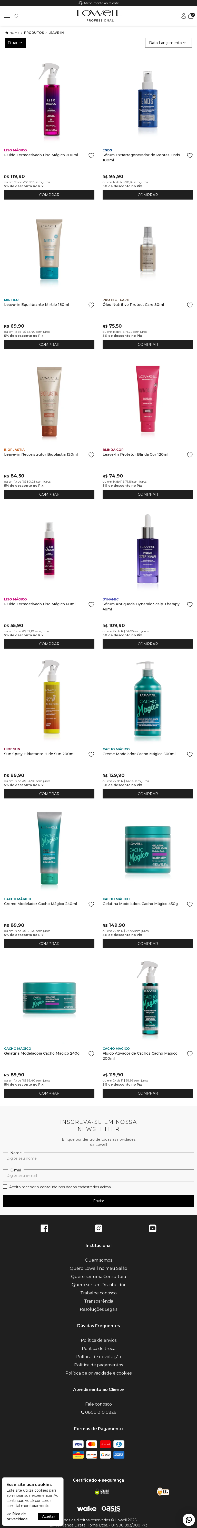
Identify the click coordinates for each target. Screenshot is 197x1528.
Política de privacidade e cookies (98, 1373)
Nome (16, 1153)
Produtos (34, 33)
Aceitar (48, 1516)
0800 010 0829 (98, 1412)
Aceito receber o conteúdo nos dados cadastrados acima (60, 1187)
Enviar (98, 1201)
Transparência (98, 1301)
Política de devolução (98, 1356)
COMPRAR (49, 195)
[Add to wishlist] (91, 155)
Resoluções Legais (98, 1309)
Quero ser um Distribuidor (99, 1284)
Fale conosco (98, 1404)
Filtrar (15, 42)
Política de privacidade (17, 1516)
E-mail (16, 1170)
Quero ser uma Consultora (98, 1276)
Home (12, 33)
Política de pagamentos (98, 1365)
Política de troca (98, 1348)
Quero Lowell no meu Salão (98, 1268)
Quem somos (98, 1260)
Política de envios (98, 1340)
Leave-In (56, 33)
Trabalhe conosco (98, 1293)
